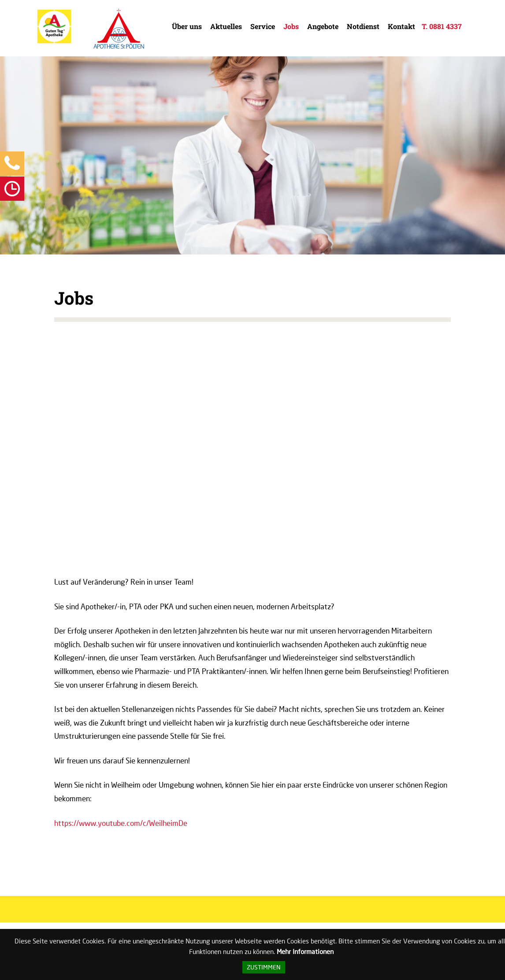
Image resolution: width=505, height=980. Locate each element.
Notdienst (363, 26)
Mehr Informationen (305, 951)
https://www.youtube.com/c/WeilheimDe (120, 823)
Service (262, 26)
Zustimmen (264, 967)
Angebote (322, 26)
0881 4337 (445, 26)
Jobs (291, 26)
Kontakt (401, 26)
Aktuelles (226, 26)
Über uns (187, 26)
